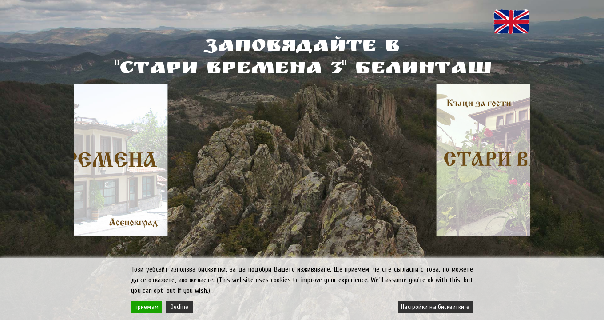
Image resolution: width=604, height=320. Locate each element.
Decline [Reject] (180, 307)
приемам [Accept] (147, 307)
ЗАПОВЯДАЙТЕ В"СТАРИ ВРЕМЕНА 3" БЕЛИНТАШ (302, 58)
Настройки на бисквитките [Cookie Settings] (435, 307)
